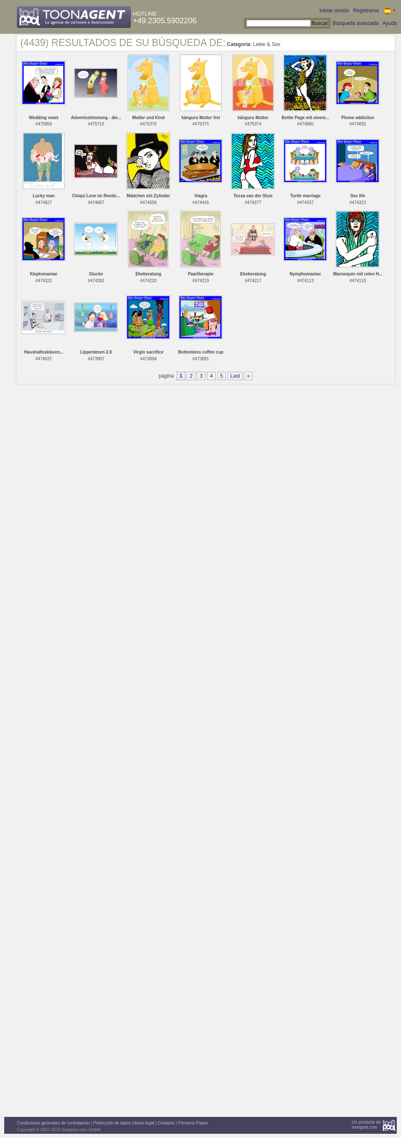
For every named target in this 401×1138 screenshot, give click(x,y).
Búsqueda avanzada (356, 23)
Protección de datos (111, 1123)
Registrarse (366, 11)
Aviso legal (144, 1123)
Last (235, 376)
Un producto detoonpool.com (366, 1125)
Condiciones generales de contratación (53, 1123)
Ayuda (389, 23)
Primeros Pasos (193, 1123)
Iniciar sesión (334, 11)
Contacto (165, 1123)
